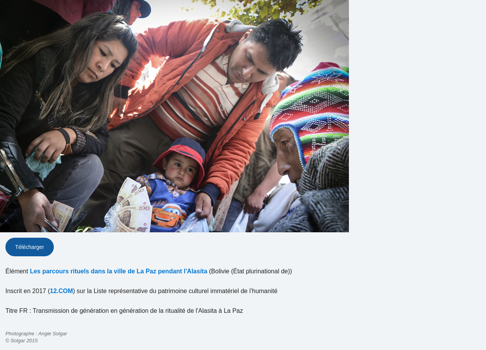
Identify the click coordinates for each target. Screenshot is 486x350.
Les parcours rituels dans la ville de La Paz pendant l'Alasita (118, 271)
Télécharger (29, 247)
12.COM (61, 291)
